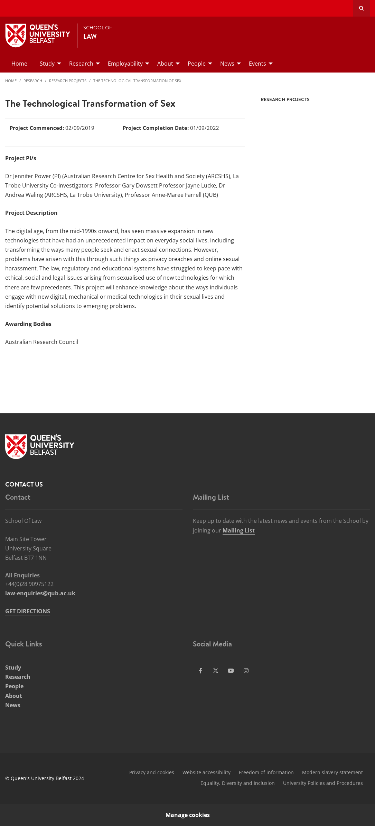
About (13, 696)
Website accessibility (206, 772)
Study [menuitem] (47, 63)
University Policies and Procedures (323, 783)
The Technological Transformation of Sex (137, 80)
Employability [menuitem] (125, 63)
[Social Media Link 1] (200, 670)
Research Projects (67, 80)
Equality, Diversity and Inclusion (237, 783)
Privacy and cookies (151, 772)
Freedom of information (266, 772)
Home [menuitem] (19, 63)
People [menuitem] (197, 63)
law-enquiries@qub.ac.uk (40, 593)
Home (11, 80)
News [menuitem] (227, 63)
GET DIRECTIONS (27, 611)
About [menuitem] (165, 63)
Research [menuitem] (81, 63)
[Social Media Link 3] (230, 670)
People (14, 686)
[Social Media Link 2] (215, 670)
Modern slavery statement (332, 772)
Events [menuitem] (257, 63)
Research (33, 80)
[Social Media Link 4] (246, 670)
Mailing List (239, 530)
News (12, 705)
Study (13, 667)
